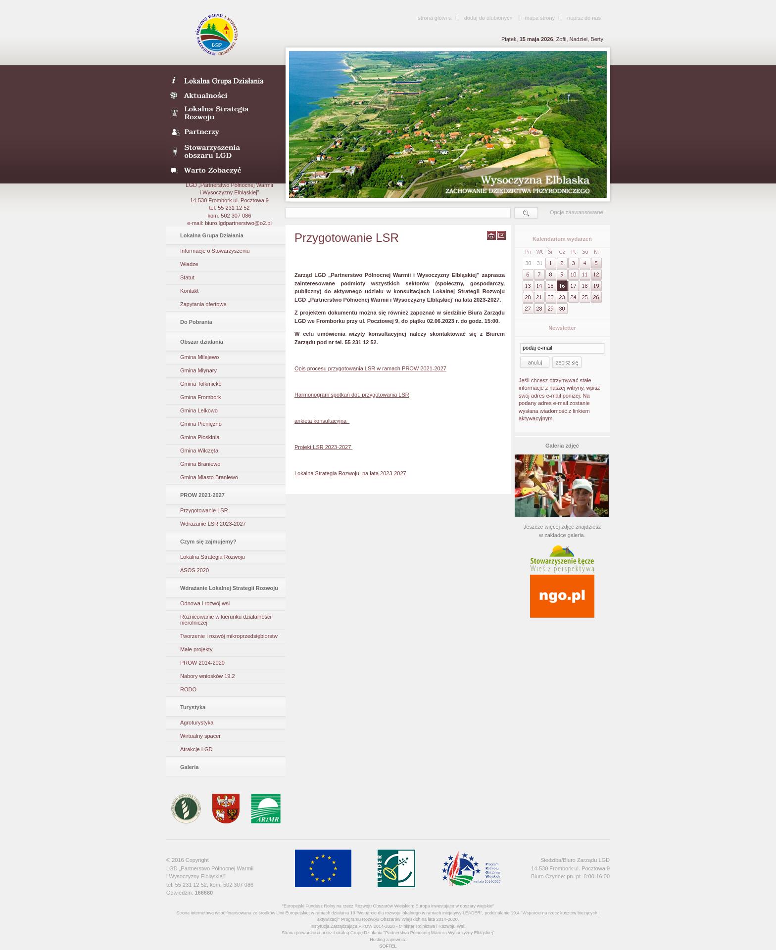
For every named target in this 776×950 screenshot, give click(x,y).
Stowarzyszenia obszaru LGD (222, 151)
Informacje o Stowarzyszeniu (215, 251)
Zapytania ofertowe (203, 304)
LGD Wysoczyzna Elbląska (217, 34)
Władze (189, 264)
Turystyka (192, 707)
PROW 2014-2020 (202, 663)
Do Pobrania (196, 322)
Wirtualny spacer (200, 736)
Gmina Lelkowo (199, 410)
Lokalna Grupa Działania (211, 235)
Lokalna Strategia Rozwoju (222, 113)
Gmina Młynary (198, 370)
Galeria (189, 767)
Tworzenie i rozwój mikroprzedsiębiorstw (229, 636)
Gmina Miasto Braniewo (209, 477)
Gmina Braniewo (200, 464)
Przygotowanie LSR (204, 510)
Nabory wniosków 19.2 (207, 676)
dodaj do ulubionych (488, 18)
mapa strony (540, 18)
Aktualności (222, 95)
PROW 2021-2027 (202, 495)
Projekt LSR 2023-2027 (323, 447)
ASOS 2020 (194, 570)
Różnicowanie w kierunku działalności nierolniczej (225, 620)
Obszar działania (201, 342)
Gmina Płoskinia (199, 437)
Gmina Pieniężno (201, 424)
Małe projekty (196, 649)
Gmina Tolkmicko (201, 384)
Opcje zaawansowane (576, 212)
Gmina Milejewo (199, 357)
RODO (188, 689)
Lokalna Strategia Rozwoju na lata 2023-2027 (350, 473)
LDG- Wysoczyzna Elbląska (222, 80)
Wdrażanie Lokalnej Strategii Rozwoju (229, 588)
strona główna (435, 18)
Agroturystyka (196, 722)
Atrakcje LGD (196, 749)
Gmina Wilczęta (199, 450)
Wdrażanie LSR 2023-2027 (213, 524)
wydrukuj (491, 235)
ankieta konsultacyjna (321, 421)
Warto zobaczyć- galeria (222, 170)
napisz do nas (584, 18)
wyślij (501, 235)
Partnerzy (222, 132)
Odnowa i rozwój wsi (205, 603)
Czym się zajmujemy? (208, 541)
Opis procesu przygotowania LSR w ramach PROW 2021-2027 (370, 368)
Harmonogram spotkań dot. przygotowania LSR (351, 395)
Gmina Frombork (200, 397)
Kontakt (189, 291)
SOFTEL (387, 946)
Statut (187, 277)
